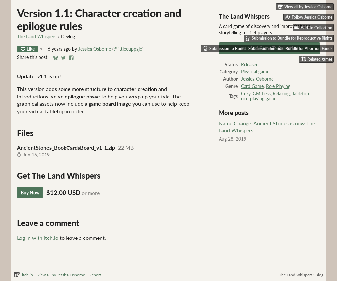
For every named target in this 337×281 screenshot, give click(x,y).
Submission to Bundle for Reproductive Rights (288, 38)
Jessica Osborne (94, 49)
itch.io (27, 274)
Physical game (255, 71)
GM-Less (262, 93)
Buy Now (30, 192)
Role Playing (278, 86)
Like (28, 49)
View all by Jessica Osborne (61, 274)
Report (95, 274)
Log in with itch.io (37, 238)
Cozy (245, 93)
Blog (319, 274)
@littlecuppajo (128, 49)
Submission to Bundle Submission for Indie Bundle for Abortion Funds (267, 48)
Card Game (252, 86)
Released (250, 64)
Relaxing (281, 93)
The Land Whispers (36, 36)
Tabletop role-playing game (275, 96)
